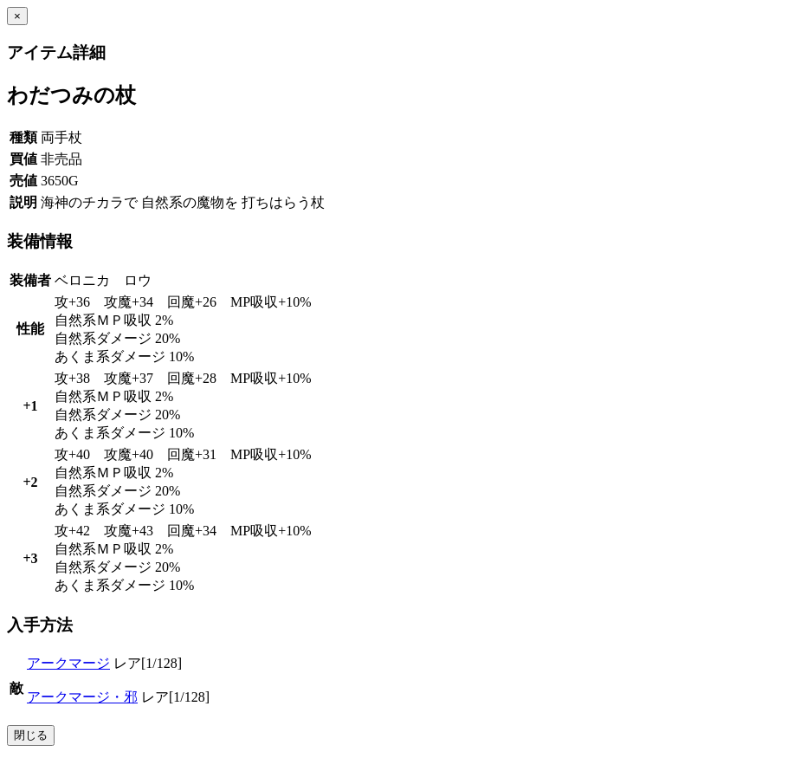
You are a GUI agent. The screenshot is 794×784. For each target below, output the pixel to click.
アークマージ (68, 663)
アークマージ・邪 (82, 697)
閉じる (31, 735)
